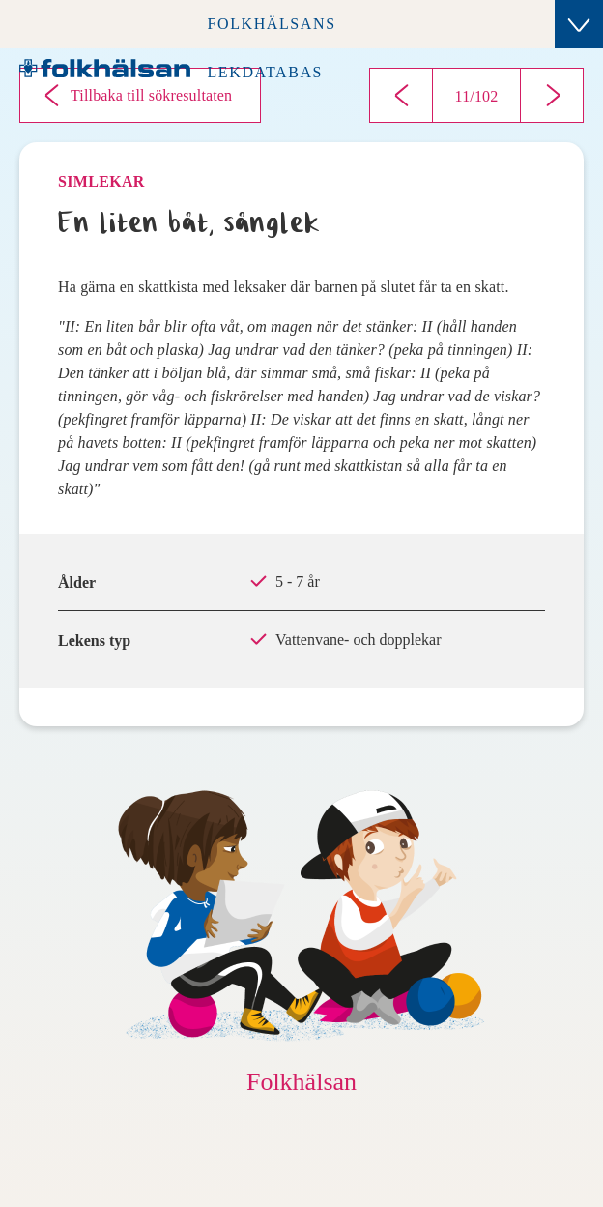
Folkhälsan (301, 1082)
